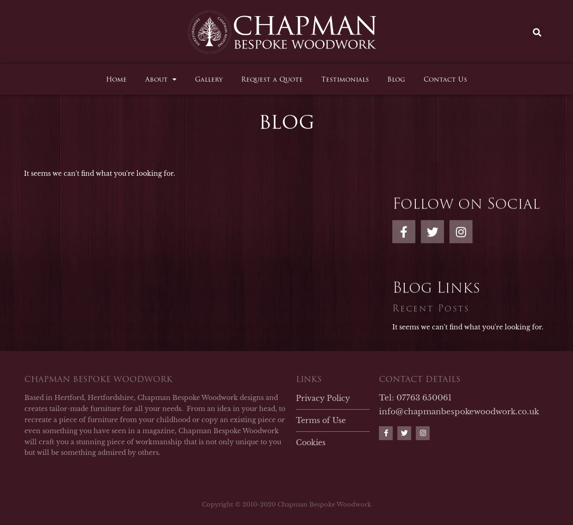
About (161, 79)
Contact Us (445, 79)
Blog (396, 79)
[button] (536, 32)
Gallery (209, 79)
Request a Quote (272, 79)
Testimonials (345, 79)
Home (116, 79)
